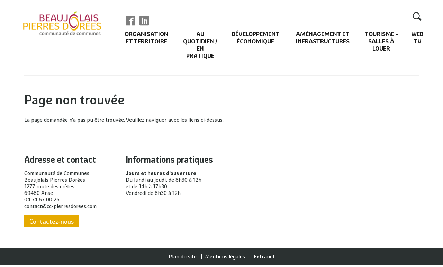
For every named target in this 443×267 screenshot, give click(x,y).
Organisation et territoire (146, 38)
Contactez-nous (51, 224)
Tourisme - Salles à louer (382, 42)
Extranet (264, 259)
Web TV (417, 38)
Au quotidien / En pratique (199, 45)
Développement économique (255, 38)
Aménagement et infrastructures (323, 38)
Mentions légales (225, 259)
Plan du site (183, 259)
